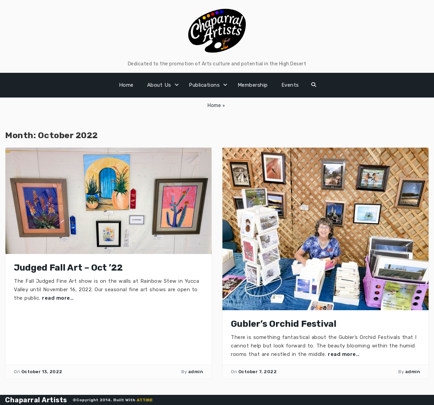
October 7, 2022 (257, 371)
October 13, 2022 (41, 371)
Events (290, 85)
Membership (253, 85)
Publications (204, 85)
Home (126, 85)
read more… (58, 298)
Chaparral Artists (36, 400)
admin (195, 371)
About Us (159, 85)
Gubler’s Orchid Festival (283, 324)
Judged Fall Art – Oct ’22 (68, 267)
